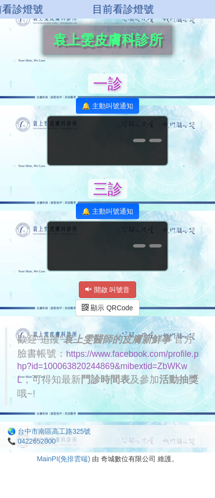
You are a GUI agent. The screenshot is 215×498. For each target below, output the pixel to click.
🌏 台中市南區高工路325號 (49, 431)
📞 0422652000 (31, 441)
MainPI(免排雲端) (63, 459)
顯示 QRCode (107, 308)
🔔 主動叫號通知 (107, 106)
